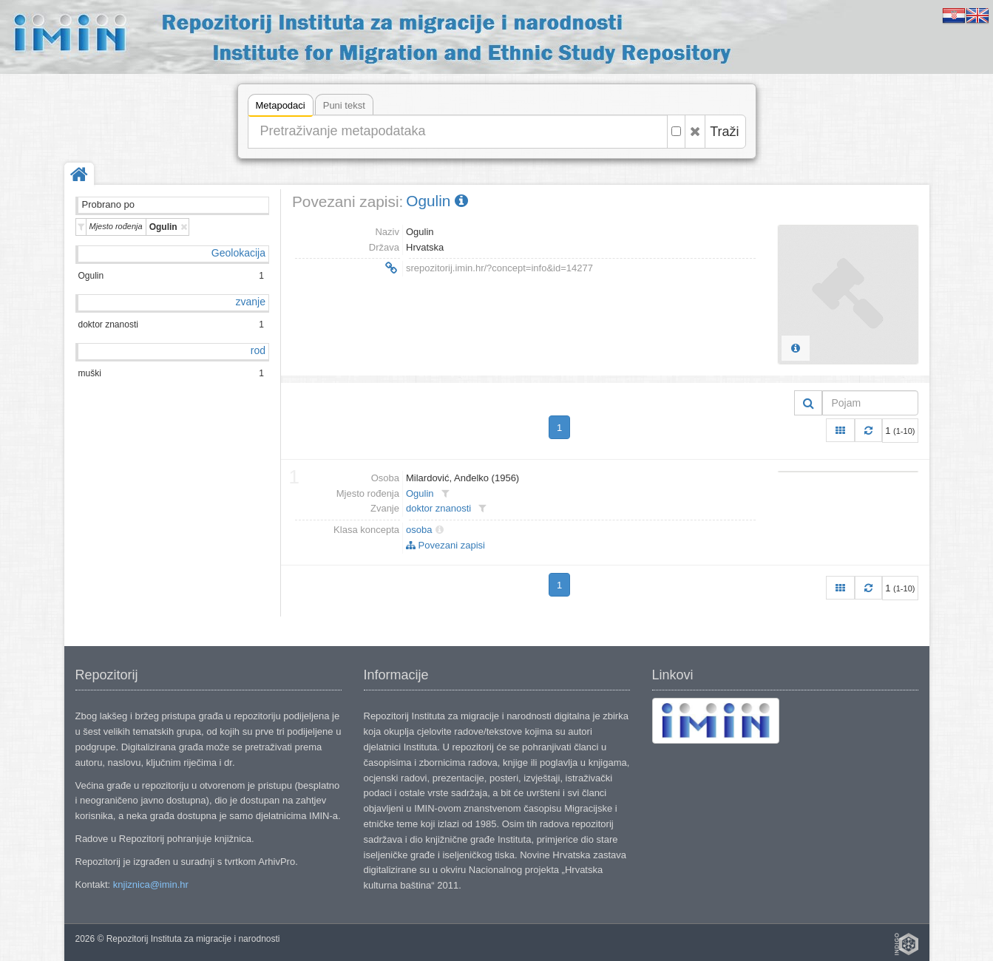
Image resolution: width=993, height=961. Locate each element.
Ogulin (437, 200)
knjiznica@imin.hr (151, 884)
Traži (724, 131)
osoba (419, 529)
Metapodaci (280, 107)
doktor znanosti (438, 508)
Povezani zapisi (445, 545)
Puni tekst (344, 105)
